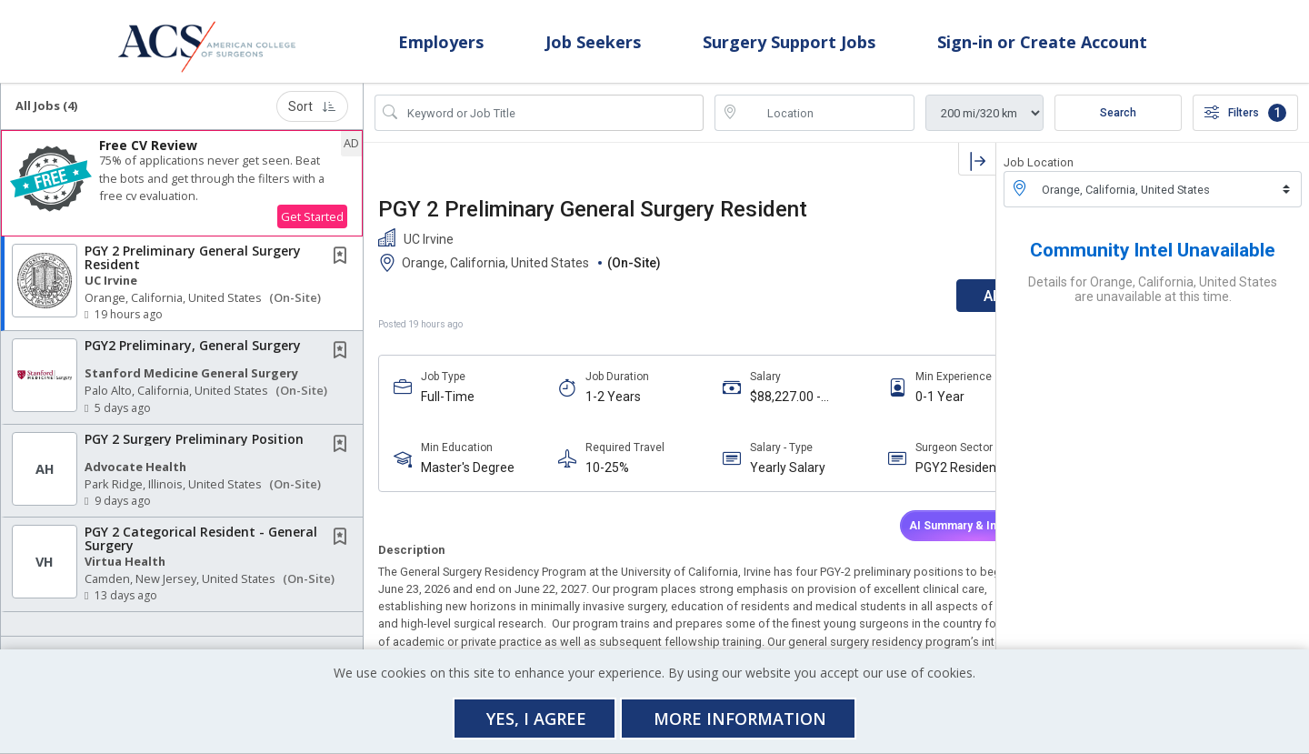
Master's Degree (468, 476)
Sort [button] (312, 115)
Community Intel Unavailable (1152, 259)
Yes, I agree (536, 718)
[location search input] (827, 122)
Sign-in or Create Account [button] (1042, 45)
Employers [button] (441, 45)
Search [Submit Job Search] (1118, 122)
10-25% (589, 476)
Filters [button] (1245, 122)
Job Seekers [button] (593, 45)
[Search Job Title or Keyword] (552, 122)
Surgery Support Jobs (789, 45)
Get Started (312, 225)
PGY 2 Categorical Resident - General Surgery (201, 547)
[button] (182, 192)
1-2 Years (595, 405)
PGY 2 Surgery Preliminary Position (194, 447)
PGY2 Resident (903, 476)
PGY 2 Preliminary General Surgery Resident (193, 266)
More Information (740, 718)
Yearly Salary (752, 476)
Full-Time (448, 405)
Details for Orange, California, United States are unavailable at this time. (1152, 298)
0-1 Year (885, 405)
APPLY (932, 305)
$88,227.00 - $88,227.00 (749, 406)
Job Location (1039, 171)
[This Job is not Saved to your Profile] (343, 266)
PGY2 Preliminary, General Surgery (193, 354)
